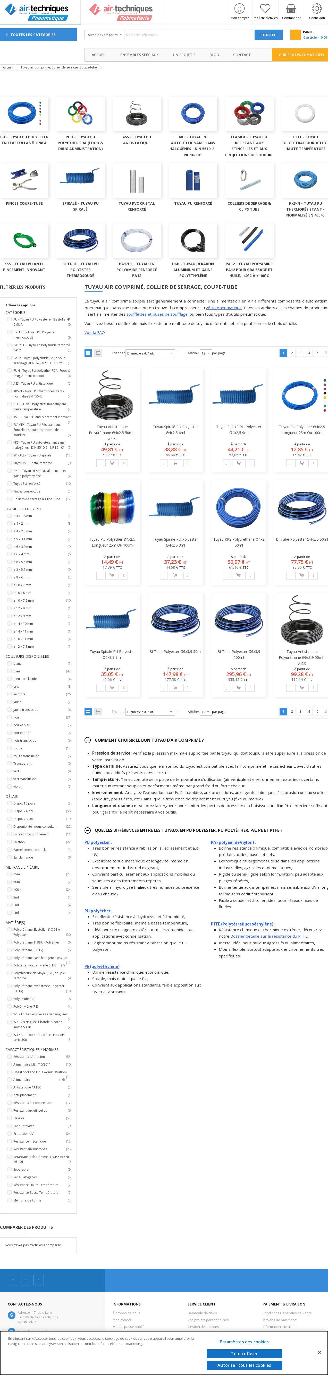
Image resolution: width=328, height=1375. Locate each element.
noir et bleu (42, 725)
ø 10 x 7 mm (42, 585)
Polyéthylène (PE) (42, 1006)
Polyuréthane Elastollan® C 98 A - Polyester (42, 932)
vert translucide (42, 779)
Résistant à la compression (42, 1102)
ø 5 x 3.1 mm (42, 539)
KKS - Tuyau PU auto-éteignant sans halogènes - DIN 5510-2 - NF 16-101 (42, 445)
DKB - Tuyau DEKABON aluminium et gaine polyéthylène (42, 474)
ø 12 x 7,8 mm (42, 646)
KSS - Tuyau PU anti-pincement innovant (42, 417)
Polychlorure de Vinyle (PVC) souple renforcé (42, 976)
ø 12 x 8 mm (42, 608)
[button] (100, 463)
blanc (42, 663)
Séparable (42, 1169)
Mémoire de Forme (42, 1200)
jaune (42, 702)
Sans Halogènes (42, 1177)
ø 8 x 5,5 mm (42, 562)
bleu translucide (42, 678)
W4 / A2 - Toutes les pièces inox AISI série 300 (42, 1038)
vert (42, 771)
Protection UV (42, 1133)
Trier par (118, 353)
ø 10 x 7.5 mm (42, 600)
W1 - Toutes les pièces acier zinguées (42, 1014)
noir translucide (42, 740)
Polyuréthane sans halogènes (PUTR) (42, 958)
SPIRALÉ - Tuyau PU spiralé (42, 455)
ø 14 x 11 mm (42, 631)
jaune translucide (42, 709)
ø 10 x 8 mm (42, 592)
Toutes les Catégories (33, 34)
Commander (291, 18)
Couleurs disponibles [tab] (27, 656)
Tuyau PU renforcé (42, 483)
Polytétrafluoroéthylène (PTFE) (42, 965)
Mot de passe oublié (129, 1326)
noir (42, 717)
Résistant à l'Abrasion (42, 1056)
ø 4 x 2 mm (42, 523)
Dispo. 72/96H (42, 818)
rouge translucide (42, 756)
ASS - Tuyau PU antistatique (42, 383)
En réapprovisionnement (42, 834)
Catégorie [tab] (15, 312)
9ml (42, 912)
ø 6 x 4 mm (42, 554)
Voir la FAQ (95, 332)
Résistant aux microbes (42, 1149)
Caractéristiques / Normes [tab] (31, 1049)
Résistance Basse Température (42, 1192)
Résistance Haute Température (42, 1185)
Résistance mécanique (42, 1141)
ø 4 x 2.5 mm (42, 531)
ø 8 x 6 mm (42, 577)
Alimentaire (42, 1079)
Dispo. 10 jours (42, 803)
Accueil (8, 67)
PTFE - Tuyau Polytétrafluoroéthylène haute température (42, 407)
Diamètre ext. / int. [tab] (23, 509)
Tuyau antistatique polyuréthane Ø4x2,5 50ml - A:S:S (112, 432)
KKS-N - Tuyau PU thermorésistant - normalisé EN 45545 (42, 394)
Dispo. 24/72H (42, 811)
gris (42, 686)
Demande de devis (202, 1313)
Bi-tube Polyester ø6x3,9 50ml (175, 651)
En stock (42, 842)
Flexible (42, 1118)
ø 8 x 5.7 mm (42, 569)
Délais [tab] (11, 796)
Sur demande (42, 857)
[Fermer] (319, 1352)
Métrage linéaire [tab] (22, 867)
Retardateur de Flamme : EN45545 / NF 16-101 (42, 1160)
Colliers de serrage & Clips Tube (42, 499)
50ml (42, 882)
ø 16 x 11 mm (42, 639)
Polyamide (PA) (42, 998)
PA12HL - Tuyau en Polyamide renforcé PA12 (42, 348)
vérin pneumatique (224, 307)
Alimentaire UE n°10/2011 (42, 1064)
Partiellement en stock (42, 849)
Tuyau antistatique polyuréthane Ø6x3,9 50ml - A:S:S (302, 657)
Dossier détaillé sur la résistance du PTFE (269, 936)
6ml (42, 905)
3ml (42, 897)
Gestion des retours (203, 1326)
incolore (42, 694)
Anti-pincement (42, 1095)
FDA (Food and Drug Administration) (42, 1072)
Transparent (42, 763)
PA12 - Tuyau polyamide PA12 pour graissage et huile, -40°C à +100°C (42, 361)
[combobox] (170, 35)
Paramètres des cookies (244, 1342)
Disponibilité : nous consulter (42, 826)
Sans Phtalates (42, 1126)
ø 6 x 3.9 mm (42, 546)
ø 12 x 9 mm (42, 616)
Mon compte (240, 18)
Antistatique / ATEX (42, 1087)
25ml (42, 874)
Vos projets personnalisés (208, 1320)
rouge (42, 748)
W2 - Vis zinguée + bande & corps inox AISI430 (42, 1025)
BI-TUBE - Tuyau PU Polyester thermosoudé (42, 335)
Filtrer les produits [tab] (22, 287)
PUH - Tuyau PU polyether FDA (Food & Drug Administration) (42, 373)
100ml (42, 889)
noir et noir (42, 733)
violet (42, 786)
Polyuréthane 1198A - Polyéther (42, 942)
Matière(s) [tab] (15, 922)
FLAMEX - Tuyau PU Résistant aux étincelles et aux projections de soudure (42, 430)
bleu (42, 671)
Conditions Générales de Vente (287, 1313)
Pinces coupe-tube (42, 491)
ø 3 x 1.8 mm (42, 515)
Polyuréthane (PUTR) (42, 950)
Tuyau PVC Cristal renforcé (42, 463)
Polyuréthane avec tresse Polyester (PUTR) (42, 989)
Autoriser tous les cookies (244, 1365)
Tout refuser (244, 1353)
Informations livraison (280, 1326)
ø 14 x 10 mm (42, 623)
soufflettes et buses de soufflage (157, 314)
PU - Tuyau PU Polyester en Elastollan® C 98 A (42, 322)
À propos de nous (126, 1313)
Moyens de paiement (279, 1320)
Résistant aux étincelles (42, 1110)
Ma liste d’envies (265, 18)
